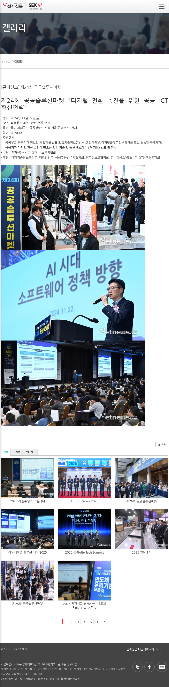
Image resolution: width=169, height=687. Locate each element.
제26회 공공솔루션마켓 (141, 501)
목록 (162, 444)
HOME (7, 61)
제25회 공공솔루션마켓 (27, 603)
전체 (5, 452)
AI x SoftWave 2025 (84, 501)
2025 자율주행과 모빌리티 (27, 501)
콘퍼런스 (30, 452)
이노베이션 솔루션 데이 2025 (27, 552)
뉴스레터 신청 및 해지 (14, 649)
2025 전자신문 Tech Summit (84, 552)
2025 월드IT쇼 (141, 552)
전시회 (17, 452)
